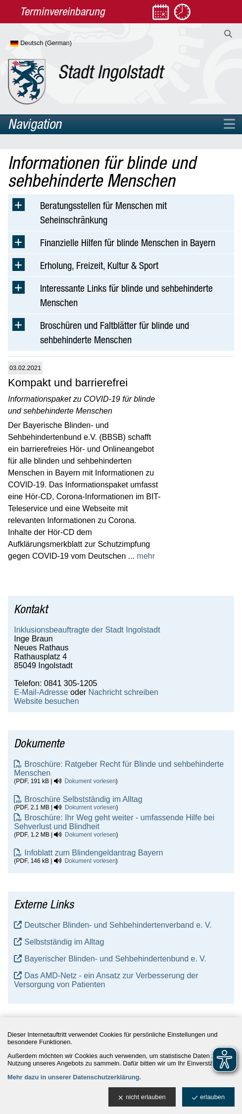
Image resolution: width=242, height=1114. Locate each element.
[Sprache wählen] (57, 44)
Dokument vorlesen (89, 781)
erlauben (208, 1097)
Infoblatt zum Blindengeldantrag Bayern (93, 853)
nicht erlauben (141, 1097)
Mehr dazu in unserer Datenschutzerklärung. (74, 1077)
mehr (146, 556)
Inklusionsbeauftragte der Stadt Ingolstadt (87, 630)
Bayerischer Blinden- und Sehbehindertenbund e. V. (115, 959)
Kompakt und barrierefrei (68, 383)
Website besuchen (46, 701)
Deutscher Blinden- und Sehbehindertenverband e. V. (117, 925)
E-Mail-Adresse (41, 692)
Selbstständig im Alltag (64, 942)
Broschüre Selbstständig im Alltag (83, 799)
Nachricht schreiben (123, 692)
